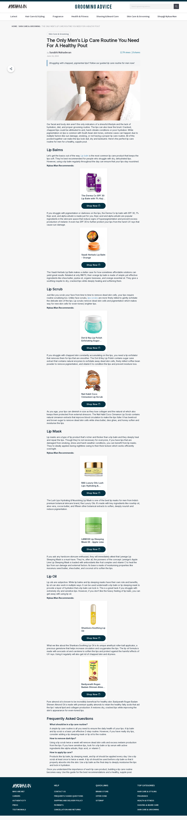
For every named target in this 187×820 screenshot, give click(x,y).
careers (16, 796)
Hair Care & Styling (35, 16)
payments (59, 805)
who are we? (18, 791)
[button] (10, 68)
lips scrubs (93, 298)
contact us (60, 791)
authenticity (19, 800)
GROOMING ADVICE (93, 6)
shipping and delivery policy (68, 800)
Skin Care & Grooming (138, 16)
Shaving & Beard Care (107, 16)
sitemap (100, 800)
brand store (102, 791)
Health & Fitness (79, 16)
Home (14, 26)
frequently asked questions (68, 796)
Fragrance (58, 16)
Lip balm (85, 155)
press (15, 805)
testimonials (19, 809)
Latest (13, 16)
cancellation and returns (67, 809)
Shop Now (92, 206)
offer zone (101, 796)
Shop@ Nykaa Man (167, 16)
